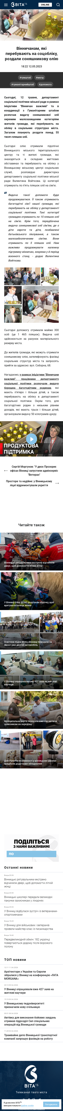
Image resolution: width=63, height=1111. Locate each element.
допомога (46, 84)
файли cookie (27, 1105)
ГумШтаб (26, 77)
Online (45, 4)
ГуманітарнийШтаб (23, 84)
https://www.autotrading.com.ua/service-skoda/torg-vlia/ (31, 804)
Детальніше (31, 881)
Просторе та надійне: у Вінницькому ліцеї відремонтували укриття (29, 483)
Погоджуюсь (51, 1104)
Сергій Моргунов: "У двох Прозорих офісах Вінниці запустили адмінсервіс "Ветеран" (34, 470)
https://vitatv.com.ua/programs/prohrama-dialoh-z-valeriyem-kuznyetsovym (31, 502)
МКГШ (40, 77)
